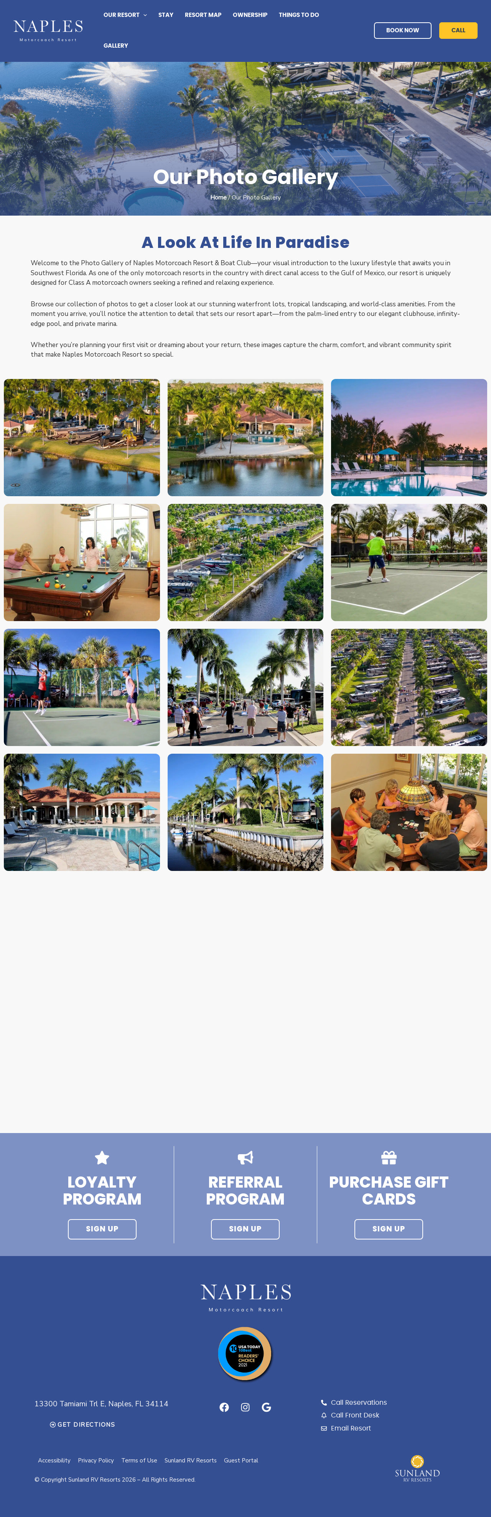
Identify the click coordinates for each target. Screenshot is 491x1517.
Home (218, 197)
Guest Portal (243, 1460)
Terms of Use (140, 1460)
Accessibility (54, 1460)
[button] (143, 15)
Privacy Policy (97, 1460)
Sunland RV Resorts (192, 1460)
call (458, 30)
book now (402, 30)
